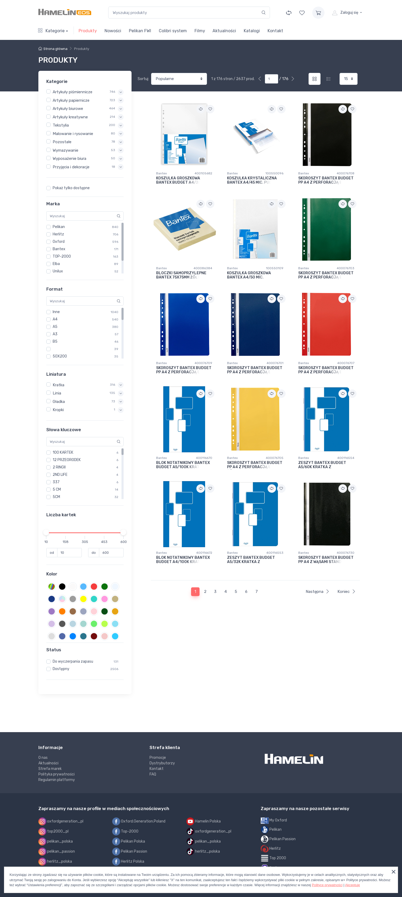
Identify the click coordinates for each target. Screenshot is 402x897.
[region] (85, 188)
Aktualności (224, 30)
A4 (55, 319)
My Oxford (274, 820)
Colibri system (173, 30)
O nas (43, 757)
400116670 (204, 458)
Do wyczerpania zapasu (73, 661)
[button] (88, 92)
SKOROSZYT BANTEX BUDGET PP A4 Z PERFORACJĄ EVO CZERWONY (326, 370)
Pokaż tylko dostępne (71, 188)
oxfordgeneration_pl (60, 821)
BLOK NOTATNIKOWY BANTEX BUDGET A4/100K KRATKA (183, 560)
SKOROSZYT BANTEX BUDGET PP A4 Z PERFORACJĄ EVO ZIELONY (326, 275)
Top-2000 (125, 831)
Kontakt (275, 30)
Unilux (58, 271)
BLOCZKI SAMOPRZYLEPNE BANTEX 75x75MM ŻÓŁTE (181, 275)
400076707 (345, 363)
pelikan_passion (56, 852)
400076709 (203, 363)
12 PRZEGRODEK (67, 460)
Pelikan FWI (140, 30)
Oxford (59, 241)
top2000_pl (53, 831)
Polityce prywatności (327, 885)
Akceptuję (352, 885)
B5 (55, 341)
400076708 (345, 173)
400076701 (275, 363)
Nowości (113, 30)
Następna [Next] (317, 591)
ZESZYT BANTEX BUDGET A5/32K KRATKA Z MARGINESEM (251, 560)
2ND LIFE (60, 474)
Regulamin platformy (56, 780)
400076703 (345, 268)
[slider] (46, 532)
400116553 (274, 553)
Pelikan (59, 227)
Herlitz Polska (128, 862)
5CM (56, 497)
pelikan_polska (55, 841)
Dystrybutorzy (162, 763)
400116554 (345, 458)
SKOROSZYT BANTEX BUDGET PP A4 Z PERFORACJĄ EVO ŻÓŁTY (254, 465)
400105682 (203, 173)
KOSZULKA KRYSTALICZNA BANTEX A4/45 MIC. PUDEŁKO (254, 180)
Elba (56, 264)
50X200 (60, 356)
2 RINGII (59, 467)
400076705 (274, 458)
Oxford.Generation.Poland (138, 821)
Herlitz (58, 234)
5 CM (57, 489)
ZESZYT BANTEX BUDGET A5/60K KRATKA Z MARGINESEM (322, 465)
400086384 (202, 268)
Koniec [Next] (346, 591)
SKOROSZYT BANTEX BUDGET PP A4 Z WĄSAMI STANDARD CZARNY (326, 560)
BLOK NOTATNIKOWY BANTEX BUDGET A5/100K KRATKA (183, 465)
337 (56, 482)
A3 (55, 334)
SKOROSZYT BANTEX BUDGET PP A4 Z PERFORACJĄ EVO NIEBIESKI (183, 370)
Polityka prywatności (56, 774)
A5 (55, 326)
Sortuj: (143, 79)
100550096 (274, 173)
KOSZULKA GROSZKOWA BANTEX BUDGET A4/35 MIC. (182, 180)
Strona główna (52, 49)
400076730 (345, 553)
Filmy (200, 30)
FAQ (153, 774)
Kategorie (51, 30)
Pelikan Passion (129, 852)
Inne (56, 312)
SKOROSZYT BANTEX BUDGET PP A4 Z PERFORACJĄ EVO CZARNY (326, 180)
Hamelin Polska (203, 821)
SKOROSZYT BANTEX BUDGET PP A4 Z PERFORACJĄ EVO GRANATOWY (254, 370)
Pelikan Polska (128, 841)
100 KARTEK (63, 452)
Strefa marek (50, 768)
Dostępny (61, 669)
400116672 (204, 553)
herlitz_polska (55, 862)
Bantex (59, 249)
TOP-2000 (62, 256)
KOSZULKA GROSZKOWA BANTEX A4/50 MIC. (249, 275)
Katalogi (252, 30)
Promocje (158, 757)
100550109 (274, 268)
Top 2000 (273, 858)
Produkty (88, 30)
